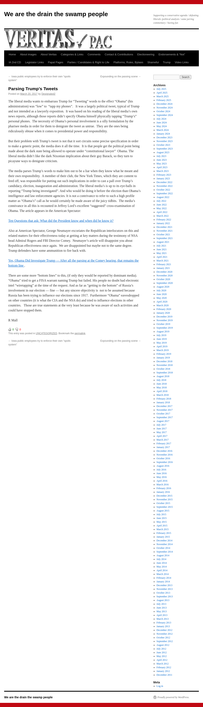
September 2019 (165, 327)
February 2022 (164, 219)
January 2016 (163, 492)
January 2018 (163, 402)
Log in (160, 686)
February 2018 (164, 398)
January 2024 (163, 133)
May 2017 (162, 432)
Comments (94, 54)
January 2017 (163, 447)
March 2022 (163, 215)
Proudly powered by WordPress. (173, 697)
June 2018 (162, 383)
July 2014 (161, 559)
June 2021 (162, 249)
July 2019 (161, 335)
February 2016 (164, 488)
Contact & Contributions (119, 54)
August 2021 (163, 242)
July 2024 (161, 118)
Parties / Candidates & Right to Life (88, 62)
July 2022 (161, 200)
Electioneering (145, 54)
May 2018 (162, 387)
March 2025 (163, 96)
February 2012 (164, 667)
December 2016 (164, 450)
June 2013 (162, 607)
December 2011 (164, 674)
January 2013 (163, 626)
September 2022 (165, 193)
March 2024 (163, 130)
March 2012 (163, 663)
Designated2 (48, 93)
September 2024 (165, 115)
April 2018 (162, 391)
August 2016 (163, 465)
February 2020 (164, 309)
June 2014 (162, 562)
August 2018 (163, 376)
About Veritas (49, 54)
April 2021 (162, 256)
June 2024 (162, 122)
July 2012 (161, 648)
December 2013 (164, 585)
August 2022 (163, 197)
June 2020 (162, 294)
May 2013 (162, 611)
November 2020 (165, 275)
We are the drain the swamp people (56, 14)
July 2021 (161, 245)
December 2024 (164, 103)
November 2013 (165, 589)
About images (28, 54)
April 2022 (162, 212)
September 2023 (165, 148)
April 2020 (162, 301)
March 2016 (163, 484)
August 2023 (163, 152)
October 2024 (163, 111)
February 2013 (164, 622)
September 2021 (165, 238)
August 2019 (163, 331)
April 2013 (162, 615)
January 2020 (163, 312)
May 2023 (162, 163)
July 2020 (161, 290)
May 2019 (162, 342)
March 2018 (163, 395)
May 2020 (162, 297)
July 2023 (161, 156)
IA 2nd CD (15, 62)
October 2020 (163, 279)
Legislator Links (34, 62)
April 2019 (162, 346)
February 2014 (164, 577)
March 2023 (163, 171)
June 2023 (162, 159)
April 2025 (162, 92)
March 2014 (163, 574)
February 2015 (164, 533)
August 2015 (163, 510)
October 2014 (163, 548)
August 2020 (163, 286)
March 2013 (163, 618)
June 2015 (162, 518)
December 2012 (164, 630)
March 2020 (163, 305)
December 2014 (164, 540)
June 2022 (162, 204)
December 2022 (164, 182)
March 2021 (163, 260)
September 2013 (165, 596)
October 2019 (163, 324)
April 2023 (162, 167)
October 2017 (163, 413)
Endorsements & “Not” (171, 54)
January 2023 (163, 178)
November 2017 (165, 409)
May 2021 (162, 253)
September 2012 (165, 641)
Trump (166, 62)
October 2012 (163, 637)
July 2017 (161, 424)
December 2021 (164, 227)
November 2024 (165, 107)
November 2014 (165, 544)
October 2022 (163, 189)
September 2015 (165, 506)
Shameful (153, 62)
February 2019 (164, 353)
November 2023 (165, 141)
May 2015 (162, 521)
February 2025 (164, 100)
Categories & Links (72, 54)
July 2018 (161, 380)
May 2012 (162, 656)
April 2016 (162, 480)
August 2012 (163, 645)
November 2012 (165, 633)
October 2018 (163, 368)
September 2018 (165, 372)
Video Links (181, 62)
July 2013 (161, 604)
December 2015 (164, 495)
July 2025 (161, 88)
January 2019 (163, 357)
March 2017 (163, 439)
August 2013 (163, 600)
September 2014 (165, 551)
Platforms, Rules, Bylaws (128, 62)
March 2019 (163, 350)
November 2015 (165, 499)
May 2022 (162, 208)
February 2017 (164, 443)
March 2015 (163, 529)
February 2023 (164, 174)
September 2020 (165, 283)
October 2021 (163, 234)
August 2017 (163, 421)
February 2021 (164, 264)
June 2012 (162, 652)
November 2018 (165, 365)
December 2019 (164, 316)
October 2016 (163, 458)
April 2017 (162, 436)
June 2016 (162, 473)
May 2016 (162, 477)
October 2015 (163, 503)
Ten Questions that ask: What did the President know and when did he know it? (61, 220)
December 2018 (164, 361)
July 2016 (161, 469)
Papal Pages (55, 62)
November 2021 (165, 230)
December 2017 (164, 406)
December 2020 (164, 271)
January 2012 (163, 671)
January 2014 (163, 581)
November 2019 (165, 320)
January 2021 (163, 268)
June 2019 (162, 339)
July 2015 (161, 514)
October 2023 (163, 144)
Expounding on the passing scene (120, 76)
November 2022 (165, 186)
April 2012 (162, 659)
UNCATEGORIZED (46, 333)
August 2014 (163, 555)
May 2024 (162, 126)
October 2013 (163, 592)
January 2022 (163, 223)
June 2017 (162, 428)
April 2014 (162, 570)
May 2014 (162, 566)
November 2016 (165, 454)
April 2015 (162, 525)
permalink (80, 333)
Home (12, 54)
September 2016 (165, 462)
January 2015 (163, 536)
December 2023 (164, 137)
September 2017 (165, 417)
